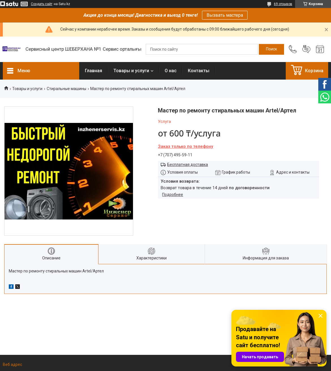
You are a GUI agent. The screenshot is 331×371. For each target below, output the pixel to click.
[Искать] (271, 49)
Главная (93, 70)
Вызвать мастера (225, 15)
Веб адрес (12, 364)
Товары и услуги (131, 70)
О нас (171, 70)
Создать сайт (41, 4)
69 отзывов (283, 4)
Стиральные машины (66, 88)
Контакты (198, 70)
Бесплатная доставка (187, 164)
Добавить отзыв (306, 49)
